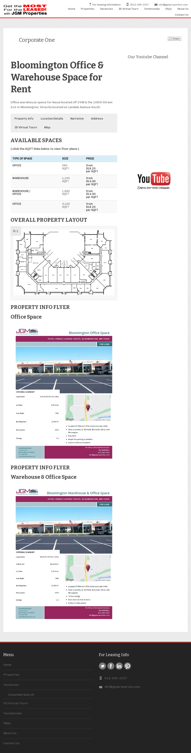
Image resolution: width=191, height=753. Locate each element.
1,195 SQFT (66, 179)
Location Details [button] (52, 118)
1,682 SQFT (66, 192)
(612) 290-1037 (139, 4)
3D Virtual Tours (129, 8)
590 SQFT (65, 167)
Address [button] (97, 118)
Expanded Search (21, 695)
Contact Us (182, 14)
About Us (183, 8)
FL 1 (15, 231)
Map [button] (47, 127)
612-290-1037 (116, 678)
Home (71, 8)
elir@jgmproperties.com (173, 4)
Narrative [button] (77, 118)
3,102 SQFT (66, 205)
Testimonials (152, 8)
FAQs (168, 8)
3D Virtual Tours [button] (26, 127)
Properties (88, 8)
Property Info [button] (24, 118)
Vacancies (106, 8)
